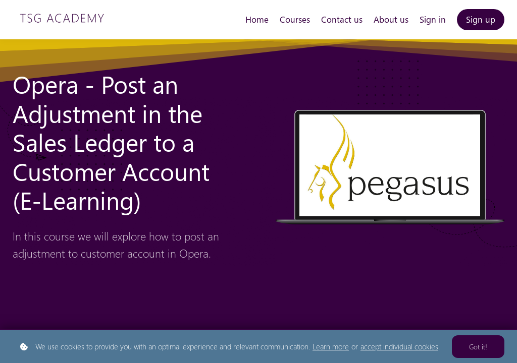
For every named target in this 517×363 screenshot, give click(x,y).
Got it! (478, 346)
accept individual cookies (399, 346)
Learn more (331, 346)
